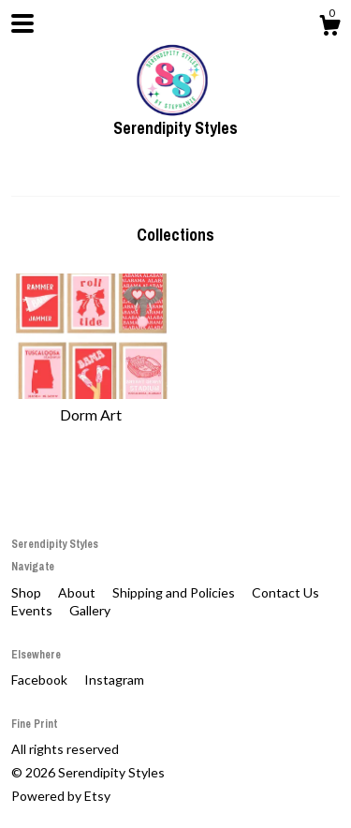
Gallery (89, 610)
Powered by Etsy (60, 796)
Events (33, 610)
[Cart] (329, 28)
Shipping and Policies (175, 592)
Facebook (40, 680)
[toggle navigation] (22, 23)
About (78, 592)
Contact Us (285, 592)
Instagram (114, 680)
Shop (27, 592)
